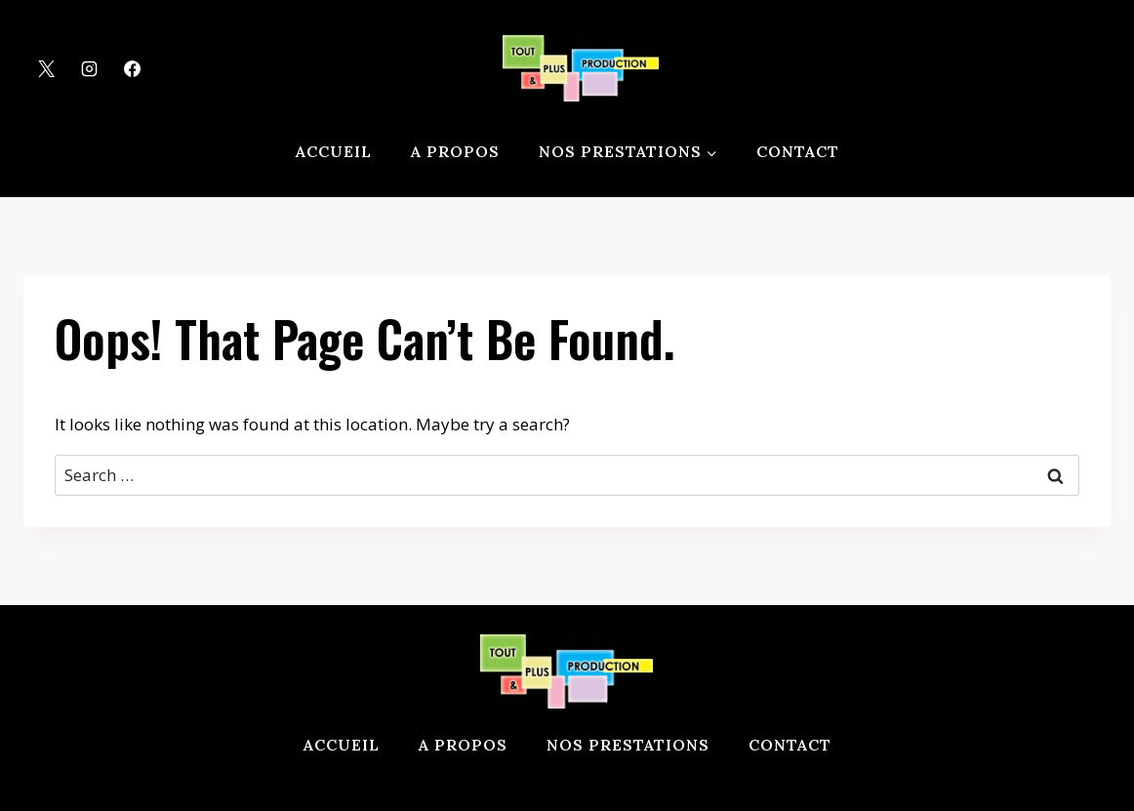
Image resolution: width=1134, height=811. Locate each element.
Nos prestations (628, 744)
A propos (455, 151)
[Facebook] (131, 68)
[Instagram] (88, 68)
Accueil (334, 151)
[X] (45, 68)
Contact (797, 151)
